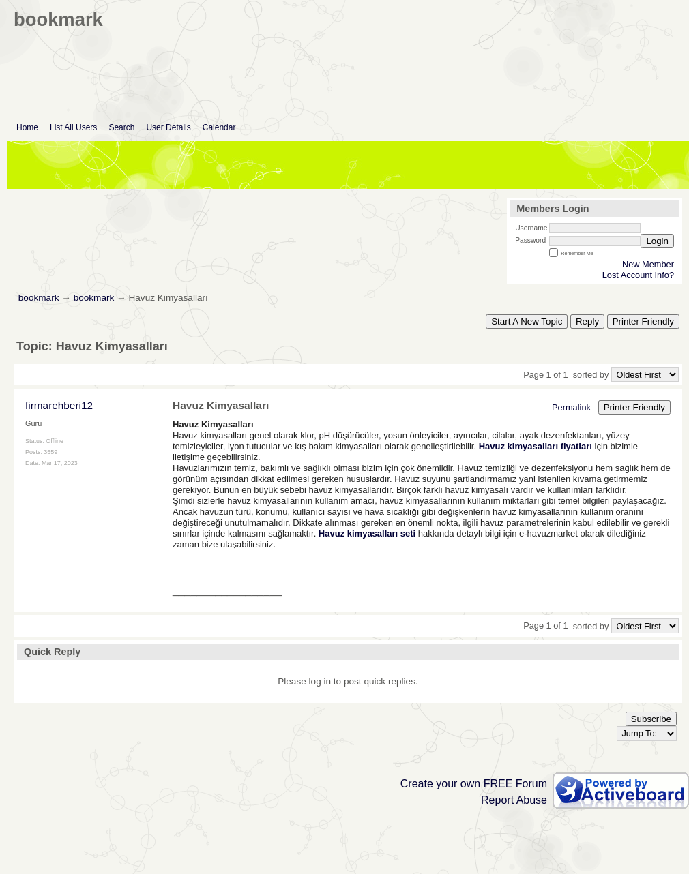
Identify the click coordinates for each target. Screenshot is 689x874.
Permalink (571, 407)
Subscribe (651, 719)
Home (27, 127)
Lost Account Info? (638, 275)
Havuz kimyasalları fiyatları (535, 446)
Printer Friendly (643, 321)
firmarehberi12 (59, 405)
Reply (587, 321)
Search (121, 127)
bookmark (38, 297)
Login (657, 241)
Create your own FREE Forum (473, 783)
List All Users (73, 127)
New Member (648, 264)
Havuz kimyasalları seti (367, 533)
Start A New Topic (526, 321)
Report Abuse (514, 800)
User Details (168, 127)
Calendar (219, 127)
